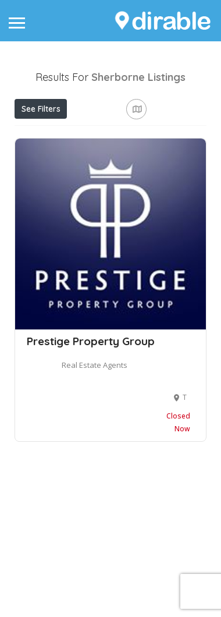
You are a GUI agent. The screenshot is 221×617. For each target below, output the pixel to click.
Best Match (134, 160)
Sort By (38, 187)
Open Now (93, 134)
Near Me (67, 160)
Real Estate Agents (94, 476)
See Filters (41, 109)
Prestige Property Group (91, 452)
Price (36, 134)
